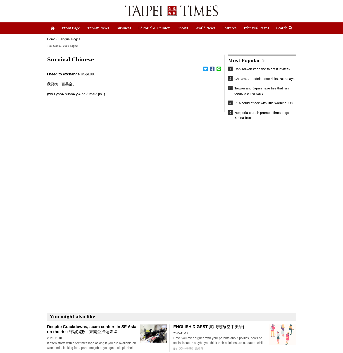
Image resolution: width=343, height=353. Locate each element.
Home (51, 39)
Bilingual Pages (69, 39)
